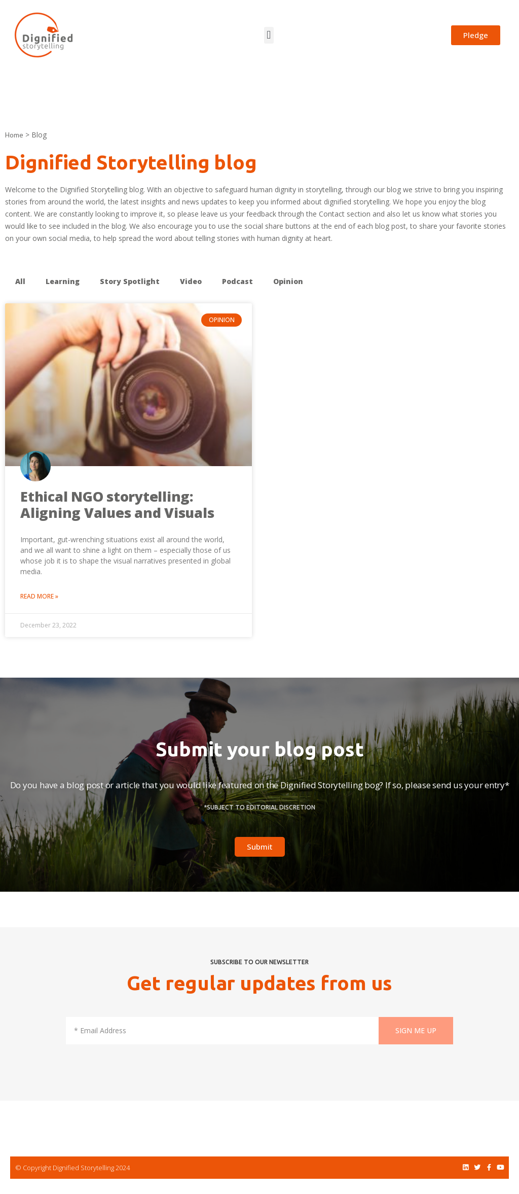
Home (14, 134)
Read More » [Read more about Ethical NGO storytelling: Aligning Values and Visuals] (39, 596)
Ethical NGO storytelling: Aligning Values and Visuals (117, 504)
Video (191, 281)
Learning (63, 281)
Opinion (288, 281)
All (20, 281)
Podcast (237, 281)
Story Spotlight (130, 281)
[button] (269, 35)
